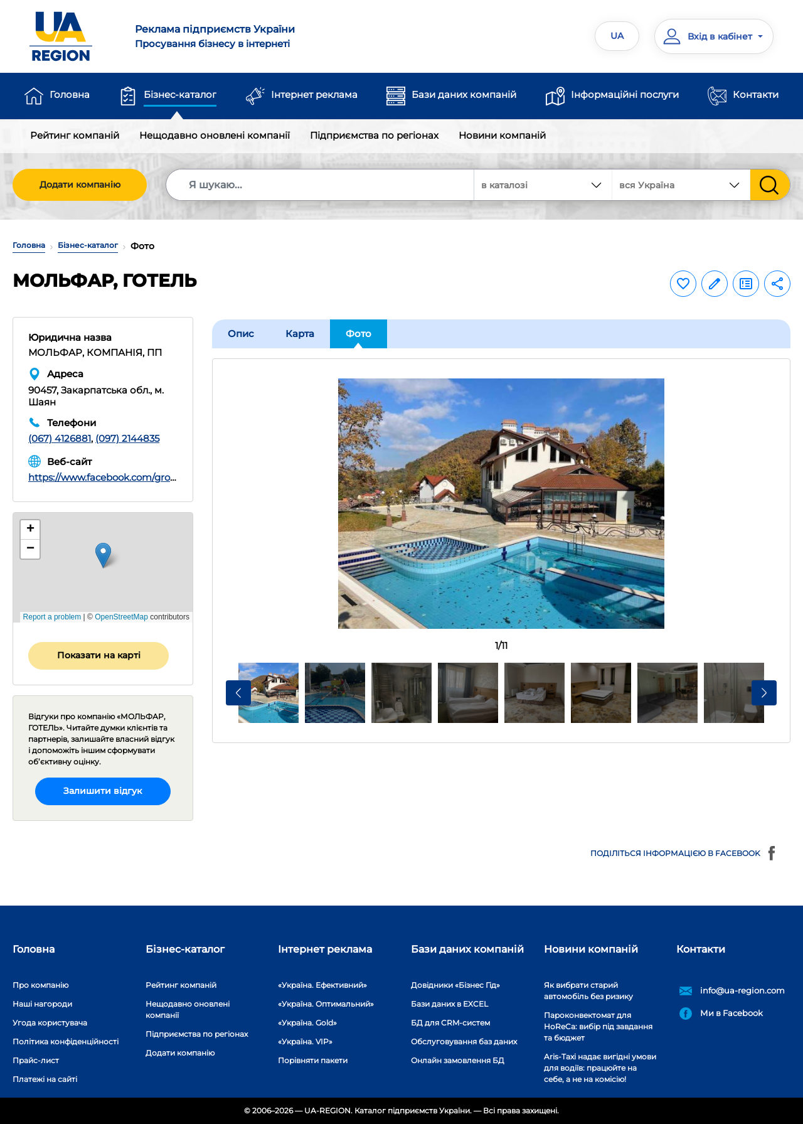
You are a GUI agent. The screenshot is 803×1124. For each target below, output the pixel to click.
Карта (299, 334)
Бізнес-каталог (180, 94)
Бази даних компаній (464, 94)
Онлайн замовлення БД (457, 1060)
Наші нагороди (42, 1004)
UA (617, 35)
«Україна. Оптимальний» (326, 1004)
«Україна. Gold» (307, 1022)
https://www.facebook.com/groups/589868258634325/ (153, 477)
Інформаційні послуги (625, 94)
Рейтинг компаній (74, 135)
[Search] (320, 184)
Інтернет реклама (314, 94)
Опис (241, 334)
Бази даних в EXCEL (449, 1004)
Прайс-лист (36, 1060)
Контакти (756, 94)
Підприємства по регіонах (374, 135)
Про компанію (40, 985)
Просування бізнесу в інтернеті (260, 36)
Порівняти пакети (313, 1060)
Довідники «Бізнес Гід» (455, 985)
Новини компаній (502, 135)
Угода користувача (50, 1022)
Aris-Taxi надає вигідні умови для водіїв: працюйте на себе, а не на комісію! (600, 1068)
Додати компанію (80, 184)
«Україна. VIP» (305, 1041)
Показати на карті (99, 655)
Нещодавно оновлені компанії (214, 135)
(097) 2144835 (127, 438)
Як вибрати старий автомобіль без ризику (588, 990)
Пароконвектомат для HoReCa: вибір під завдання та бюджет (598, 1026)
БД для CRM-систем (450, 1022)
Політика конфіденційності (66, 1041)
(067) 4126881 (59, 438)
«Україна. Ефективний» (322, 985)
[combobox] (681, 184)
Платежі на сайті (45, 1079)
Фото (358, 334)
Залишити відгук (102, 790)
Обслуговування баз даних (464, 1041)
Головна (70, 94)
